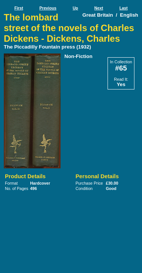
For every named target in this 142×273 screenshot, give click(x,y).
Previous (47, 8)
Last (123, 8)
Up (75, 8)
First (18, 8)
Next (98, 8)
